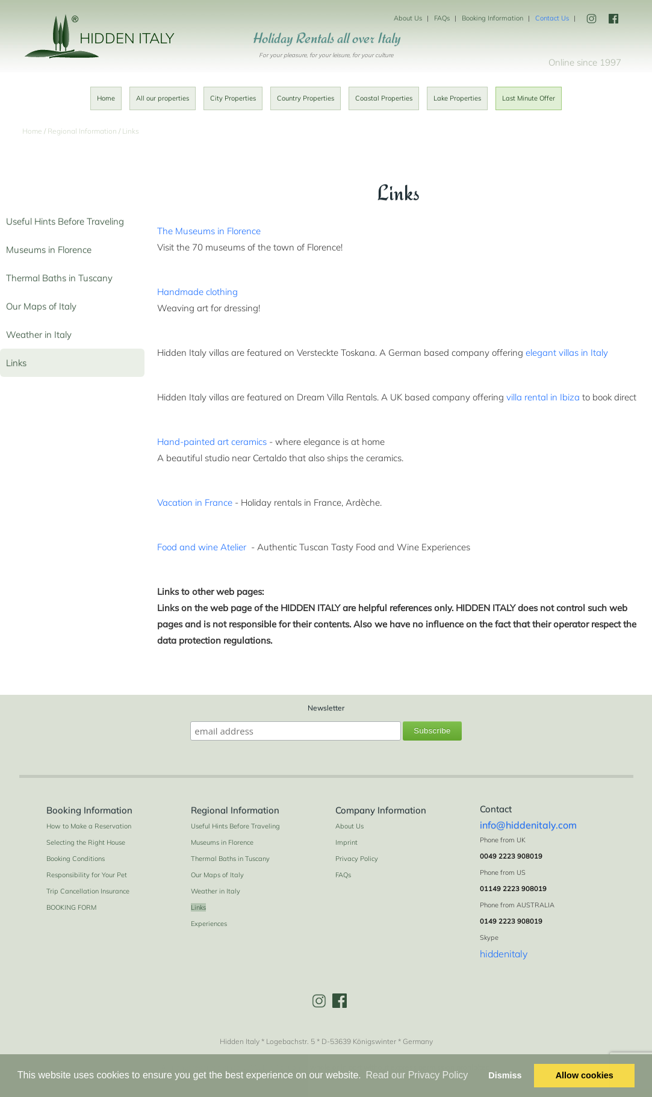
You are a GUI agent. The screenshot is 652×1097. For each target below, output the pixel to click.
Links (16, 362)
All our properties (162, 98)
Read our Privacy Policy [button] (416, 1075)
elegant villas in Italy (567, 352)
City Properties (233, 98)
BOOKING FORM (71, 907)
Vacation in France (194, 502)
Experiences (209, 923)
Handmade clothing (197, 291)
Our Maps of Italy (41, 306)
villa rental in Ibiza (543, 397)
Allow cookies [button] (584, 1075)
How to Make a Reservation (88, 826)
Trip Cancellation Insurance (87, 891)
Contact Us (552, 18)
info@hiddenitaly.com (528, 825)
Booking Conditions (75, 858)
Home (106, 98)
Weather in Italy (39, 334)
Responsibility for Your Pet (86, 875)
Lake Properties (457, 98)
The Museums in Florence (209, 231)
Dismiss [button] (504, 1075)
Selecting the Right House (85, 842)
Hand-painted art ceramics (212, 441)
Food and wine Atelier (201, 547)
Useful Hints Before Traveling (65, 221)
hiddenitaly (503, 954)
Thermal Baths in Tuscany (59, 278)
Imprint (346, 842)
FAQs (442, 18)
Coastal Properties (383, 98)
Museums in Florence (49, 249)
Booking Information (492, 18)
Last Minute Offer (528, 98)
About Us (408, 18)
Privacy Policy (356, 858)
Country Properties (305, 98)
